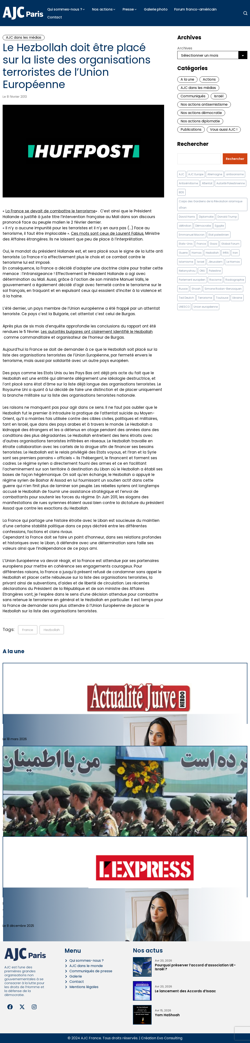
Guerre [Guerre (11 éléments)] (183, 253)
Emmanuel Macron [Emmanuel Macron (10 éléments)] (192, 235)
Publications (191, 129)
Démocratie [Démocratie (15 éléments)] (203, 226)
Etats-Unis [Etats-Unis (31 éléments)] (186, 244)
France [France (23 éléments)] (201, 244)
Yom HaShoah (167, 1015)
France (27, 629)
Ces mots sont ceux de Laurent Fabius (107, 233)
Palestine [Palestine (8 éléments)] (215, 271)
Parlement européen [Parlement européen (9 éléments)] (192, 280)
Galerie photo (156, 9)
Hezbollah (52, 629)
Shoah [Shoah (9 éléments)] (196, 289)
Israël (218, 96)
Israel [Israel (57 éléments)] (200, 262)
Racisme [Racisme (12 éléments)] (215, 280)
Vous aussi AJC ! (223, 129)
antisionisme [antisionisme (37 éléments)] (235, 174)
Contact (54, 17)
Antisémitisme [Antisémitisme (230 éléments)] (188, 183)
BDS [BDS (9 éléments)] (181, 192)
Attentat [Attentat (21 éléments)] (207, 183)
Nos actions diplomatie (200, 121)
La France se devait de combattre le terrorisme (50, 211)
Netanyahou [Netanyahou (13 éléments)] (187, 271)
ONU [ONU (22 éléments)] (202, 271)
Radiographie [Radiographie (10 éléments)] (234, 280)
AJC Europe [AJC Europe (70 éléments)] (195, 174)
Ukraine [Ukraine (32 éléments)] (237, 298)
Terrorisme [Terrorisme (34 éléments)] (205, 298)
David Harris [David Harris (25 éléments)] (187, 217)
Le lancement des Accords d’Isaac (185, 991)
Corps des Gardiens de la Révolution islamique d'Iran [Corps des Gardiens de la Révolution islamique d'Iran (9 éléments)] (210, 204)
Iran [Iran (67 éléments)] (235, 253)
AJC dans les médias (23, 37)
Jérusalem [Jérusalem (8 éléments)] (215, 262)
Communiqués (193, 96)
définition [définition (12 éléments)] (185, 226)
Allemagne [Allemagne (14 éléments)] (214, 174)
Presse (128, 9)
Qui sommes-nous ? (64, 9)
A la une (187, 79)
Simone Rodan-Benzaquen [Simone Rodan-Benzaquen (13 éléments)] (223, 289)
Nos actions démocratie (201, 112)
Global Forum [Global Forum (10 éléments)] (230, 244)
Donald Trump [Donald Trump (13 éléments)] (227, 217)
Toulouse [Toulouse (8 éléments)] (222, 298)
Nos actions (102, 9)
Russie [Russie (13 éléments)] (183, 289)
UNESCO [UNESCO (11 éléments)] (184, 307)
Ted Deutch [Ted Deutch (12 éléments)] (186, 298)
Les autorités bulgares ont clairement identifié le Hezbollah (97, 331)
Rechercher (192, 144)
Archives (184, 48)
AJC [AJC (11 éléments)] (181, 174)
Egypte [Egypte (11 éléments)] (219, 226)
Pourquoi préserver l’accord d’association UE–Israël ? (195, 967)
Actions (209, 79)
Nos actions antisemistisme (204, 104)
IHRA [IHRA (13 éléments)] (226, 253)
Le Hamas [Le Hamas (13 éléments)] (233, 262)
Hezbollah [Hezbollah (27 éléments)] (212, 253)
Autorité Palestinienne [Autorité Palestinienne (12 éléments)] (230, 183)
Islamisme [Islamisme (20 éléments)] (186, 262)
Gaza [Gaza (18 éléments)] (213, 244)
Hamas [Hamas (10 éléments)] (197, 253)
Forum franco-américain (195, 9)
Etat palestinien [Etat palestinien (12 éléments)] (218, 235)
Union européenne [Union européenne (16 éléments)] (206, 307)
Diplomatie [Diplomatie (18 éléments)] (206, 217)
